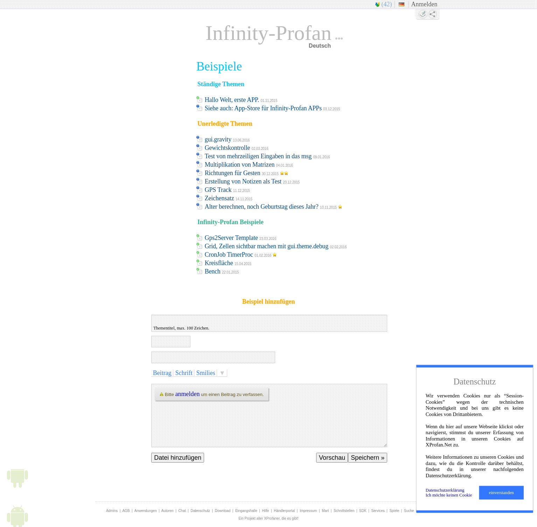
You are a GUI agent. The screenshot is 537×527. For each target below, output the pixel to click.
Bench (222, 271)
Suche (409, 511)
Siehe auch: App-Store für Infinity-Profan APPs (272, 108)
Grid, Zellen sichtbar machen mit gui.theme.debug (276, 246)
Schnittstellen (344, 511)
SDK (363, 511)
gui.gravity (227, 139)
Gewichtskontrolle (236, 147)
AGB (126, 511)
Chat (182, 511)
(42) (387, 4)
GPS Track (227, 189)
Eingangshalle (246, 511)
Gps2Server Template (240, 237)
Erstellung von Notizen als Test (252, 181)
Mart (325, 511)
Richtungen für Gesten (247, 172)
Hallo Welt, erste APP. (241, 99)
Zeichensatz (228, 198)
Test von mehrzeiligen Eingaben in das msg (267, 156)
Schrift (184, 372)
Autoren (167, 511)
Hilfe (265, 511)
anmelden (187, 393)
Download (222, 511)
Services (377, 511)
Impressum (308, 511)
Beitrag (162, 372)
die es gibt (289, 518)
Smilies (206, 372)
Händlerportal (284, 511)
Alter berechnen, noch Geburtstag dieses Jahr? (274, 206)
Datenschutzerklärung (445, 490)
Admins (112, 511)
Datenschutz (200, 511)
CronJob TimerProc (242, 254)
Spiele (394, 511)
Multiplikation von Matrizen (249, 164)
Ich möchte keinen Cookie (449, 495)
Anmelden (424, 4)
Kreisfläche (228, 262)
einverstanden (501, 492)
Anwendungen (145, 511)
